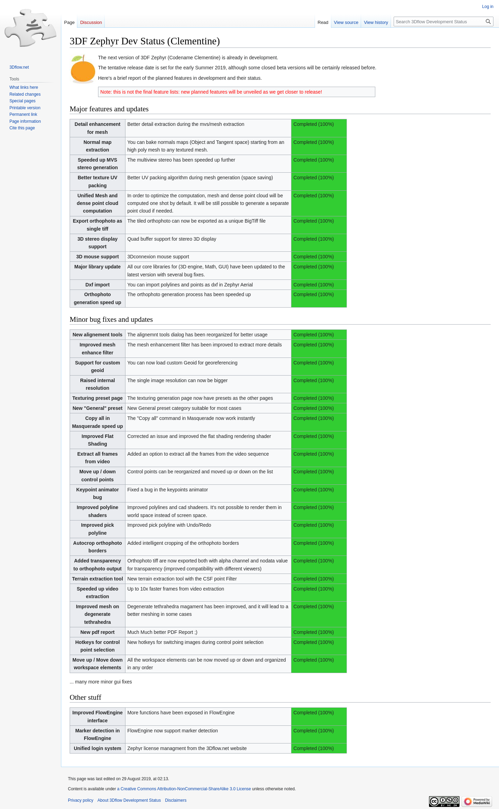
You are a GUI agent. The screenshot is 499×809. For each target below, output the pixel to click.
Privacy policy (80, 800)
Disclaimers (175, 800)
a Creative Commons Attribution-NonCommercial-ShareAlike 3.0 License (184, 788)
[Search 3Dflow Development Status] (443, 21)
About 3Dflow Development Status (129, 800)
